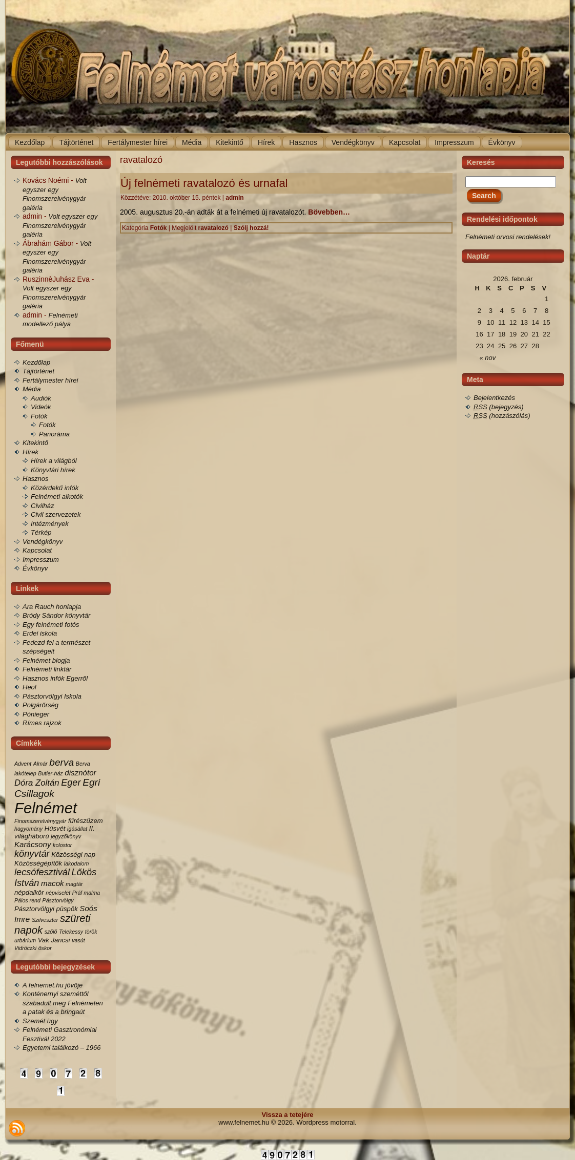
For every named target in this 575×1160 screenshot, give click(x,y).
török (91, 932)
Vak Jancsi (54, 940)
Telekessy (71, 932)
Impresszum (41, 559)
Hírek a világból (54, 461)
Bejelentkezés (494, 398)
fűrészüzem (85, 821)
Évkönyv (35, 568)
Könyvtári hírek (53, 470)
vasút (78, 940)
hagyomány (28, 829)
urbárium (25, 940)
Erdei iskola (40, 633)
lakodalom (76, 863)
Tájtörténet (38, 371)
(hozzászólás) (502, 415)
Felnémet (45, 807)
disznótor (80, 772)
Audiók (41, 398)
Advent (22, 764)
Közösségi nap (73, 854)
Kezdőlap (36, 362)
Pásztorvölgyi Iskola (52, 696)
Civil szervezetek (56, 514)
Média (31, 389)
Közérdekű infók (54, 488)
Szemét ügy (40, 1021)
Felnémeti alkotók (57, 496)
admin (234, 197)
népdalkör (29, 892)
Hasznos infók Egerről (55, 678)
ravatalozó (213, 227)
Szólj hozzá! (251, 227)
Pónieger (36, 714)
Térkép (41, 532)
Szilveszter (45, 920)
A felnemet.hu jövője (53, 985)
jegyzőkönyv (66, 836)
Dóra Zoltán (36, 783)
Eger (70, 782)
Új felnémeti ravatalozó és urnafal (204, 183)
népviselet (58, 893)
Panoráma (54, 434)
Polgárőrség (40, 705)
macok (52, 883)
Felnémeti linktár (47, 669)
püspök (67, 909)
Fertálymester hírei (50, 380)
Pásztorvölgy (58, 900)
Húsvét (55, 828)
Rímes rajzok (42, 723)
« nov (488, 358)
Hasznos (36, 478)
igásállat (77, 829)
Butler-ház (50, 773)
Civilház (42, 506)
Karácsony (32, 844)
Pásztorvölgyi (34, 909)
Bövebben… (329, 212)
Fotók (39, 416)
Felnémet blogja (46, 660)
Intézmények (50, 524)
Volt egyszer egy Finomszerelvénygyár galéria (60, 225)
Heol (29, 687)
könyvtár (32, 854)
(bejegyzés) (499, 407)
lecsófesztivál (42, 872)
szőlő (51, 932)
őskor (45, 948)
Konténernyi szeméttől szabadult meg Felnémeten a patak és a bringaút (63, 1003)
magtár (74, 884)
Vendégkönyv (43, 541)
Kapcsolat (37, 550)
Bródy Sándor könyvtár (56, 615)
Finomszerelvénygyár (40, 821)
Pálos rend (27, 900)
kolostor (62, 845)
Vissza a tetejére (288, 1115)
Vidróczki (25, 948)
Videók (41, 407)
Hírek (30, 452)
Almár (40, 764)
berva (61, 762)
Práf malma (86, 893)
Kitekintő (35, 443)
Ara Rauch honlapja (52, 606)
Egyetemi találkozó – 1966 (61, 1047)
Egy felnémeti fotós (51, 624)
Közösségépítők (38, 863)
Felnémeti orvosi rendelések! (507, 237)
